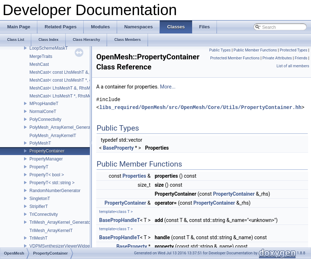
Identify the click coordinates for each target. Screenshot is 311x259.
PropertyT (38, 166)
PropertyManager (46, 159)
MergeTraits (40, 56)
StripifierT (38, 206)
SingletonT (39, 198)
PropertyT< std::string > (51, 182)
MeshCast (39, 64)
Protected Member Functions (235, 58)
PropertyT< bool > (46, 174)
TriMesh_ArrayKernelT (51, 230)
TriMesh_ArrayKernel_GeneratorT (61, 222)
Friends (301, 58)
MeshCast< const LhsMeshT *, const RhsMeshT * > (78, 80)
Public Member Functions (255, 50)
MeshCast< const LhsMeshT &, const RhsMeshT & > (80, 72)
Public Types (220, 50)
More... (167, 87)
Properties (134, 176)
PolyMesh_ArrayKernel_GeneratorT (63, 127)
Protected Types (293, 50)
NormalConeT (42, 111)
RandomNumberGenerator (54, 190)
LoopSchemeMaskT (48, 48)
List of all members (293, 66)
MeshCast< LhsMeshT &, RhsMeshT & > (68, 88)
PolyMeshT (40, 143)
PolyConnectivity (45, 119)
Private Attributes (277, 58)
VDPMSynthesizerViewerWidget (60, 246)
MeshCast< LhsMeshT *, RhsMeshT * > (67, 96)
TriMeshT (38, 238)
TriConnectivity (43, 214)
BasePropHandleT (119, 220)
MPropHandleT (44, 103)
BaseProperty (118, 148)
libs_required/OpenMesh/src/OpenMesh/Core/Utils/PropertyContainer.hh (200, 107)
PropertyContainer (46, 151)
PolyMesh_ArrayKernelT (52, 135)
